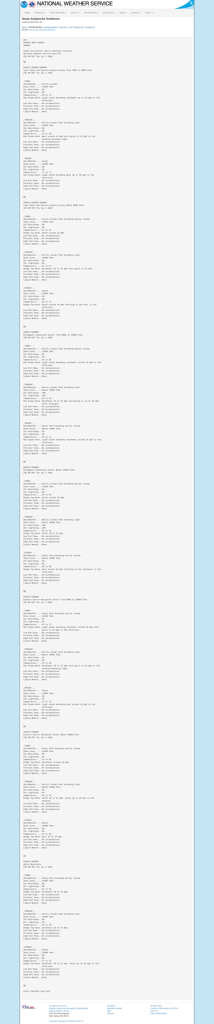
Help (109, 1011)
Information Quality (114, 1008)
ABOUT (149, 13)
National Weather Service (59, 1011)
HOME (27, 13)
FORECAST (40, 13)
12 (49, 30)
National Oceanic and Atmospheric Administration (68, 1008)
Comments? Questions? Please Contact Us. (66, 1021)
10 (44, 30)
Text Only (63, 27)
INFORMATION (91, 13)
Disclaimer (111, 1006)
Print (70, 27)
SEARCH (136, 13)
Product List (78, 27)
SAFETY (75, 13)
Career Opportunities (159, 1013)
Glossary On (90, 27)
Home (24, 27)
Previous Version (50, 27)
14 (54, 30)
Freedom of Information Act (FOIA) (164, 1008)
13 (51, 30)
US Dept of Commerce (58, 1006)
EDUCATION (109, 13)
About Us (154, 1011)
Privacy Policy (156, 1006)
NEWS (123, 13)
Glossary (110, 1013)
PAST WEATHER (58, 13)
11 (47, 30)
